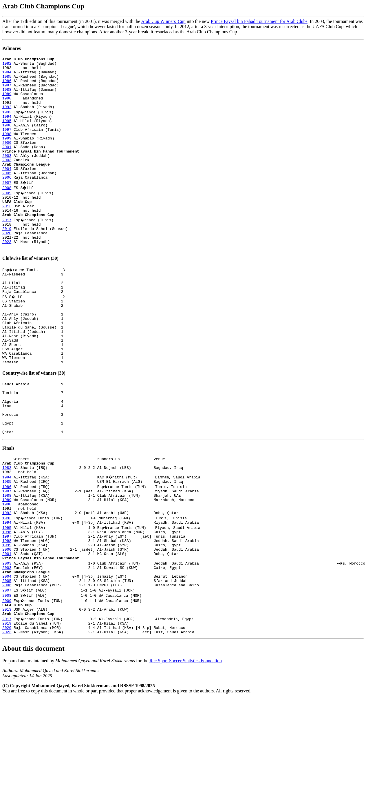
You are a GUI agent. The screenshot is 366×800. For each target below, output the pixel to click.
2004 (6, 190)
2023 (6, 273)
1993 (6, 122)
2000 (6, 159)
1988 (6, 96)
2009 (6, 216)
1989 (6, 101)
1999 (6, 153)
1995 (6, 132)
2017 (6, 247)
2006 (6, 200)
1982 (6, 65)
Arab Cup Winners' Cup (163, 21)
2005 (6, 195)
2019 (6, 258)
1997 (6, 143)
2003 (6, 174)
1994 (6, 127)
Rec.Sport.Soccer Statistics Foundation (185, 746)
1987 (6, 91)
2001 (6, 164)
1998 (6, 148)
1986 (6, 85)
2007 (6, 205)
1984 (6, 75)
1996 (6, 138)
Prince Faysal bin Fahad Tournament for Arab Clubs (259, 21)
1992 (6, 117)
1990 (6, 106)
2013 (6, 232)
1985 (6, 80)
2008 (6, 211)
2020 (6, 263)
